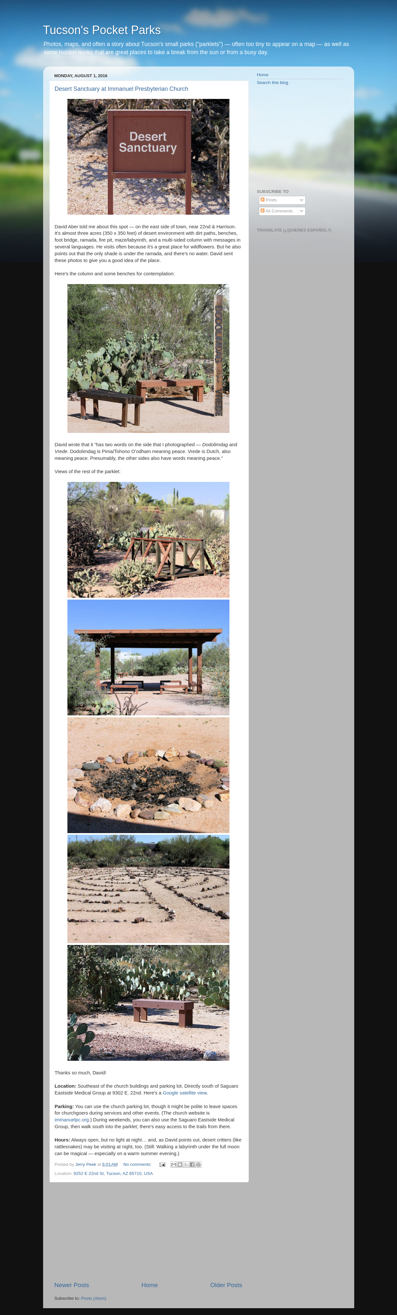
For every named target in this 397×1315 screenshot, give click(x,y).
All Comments (277, 211)
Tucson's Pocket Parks (102, 30)
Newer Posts (71, 1285)
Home (150, 1285)
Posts (269, 199)
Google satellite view (184, 1092)
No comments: (138, 1164)
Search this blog (272, 82)
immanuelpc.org (72, 1119)
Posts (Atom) (93, 1298)
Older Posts (226, 1285)
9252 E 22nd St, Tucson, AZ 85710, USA (113, 1173)
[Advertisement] (148, 1231)
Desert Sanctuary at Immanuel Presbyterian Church (121, 89)
